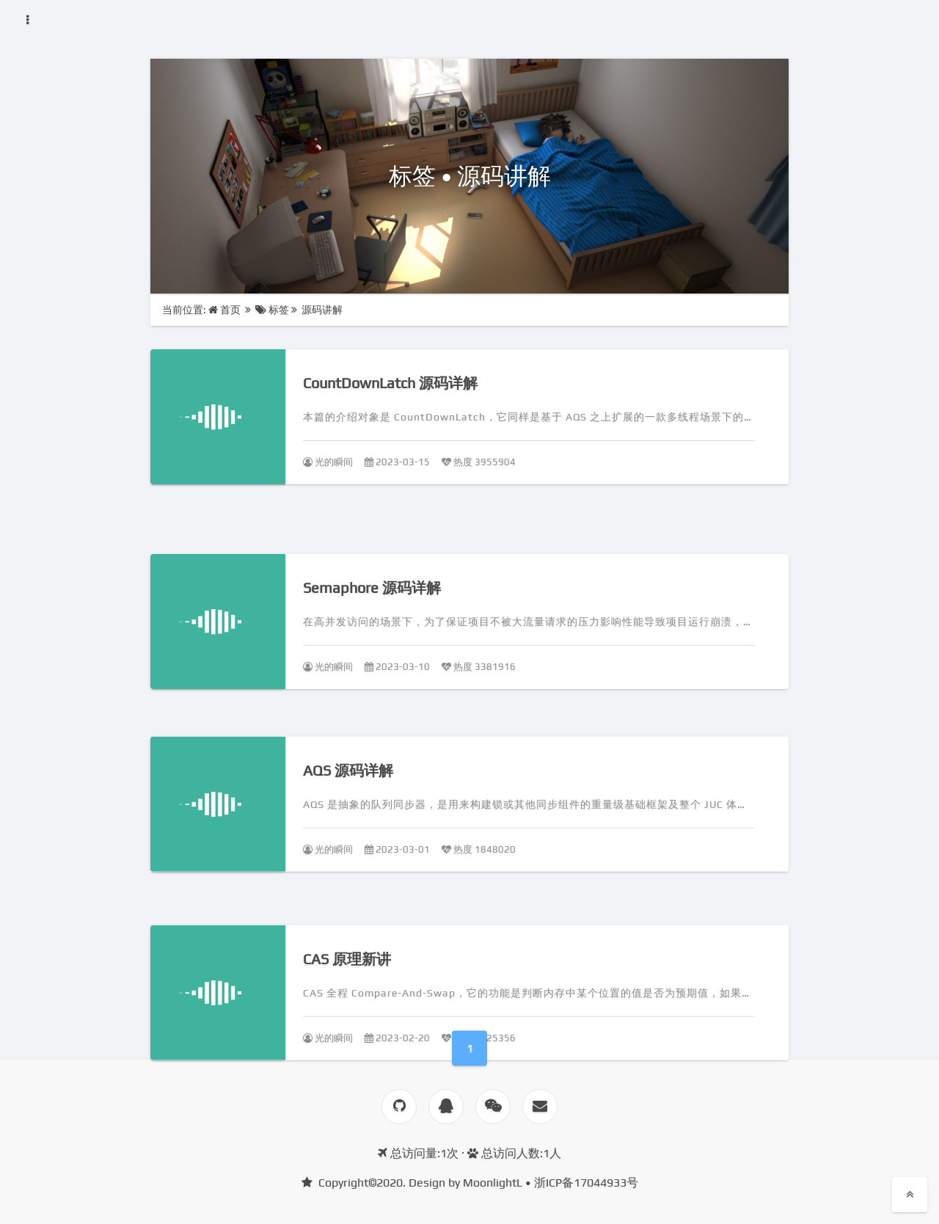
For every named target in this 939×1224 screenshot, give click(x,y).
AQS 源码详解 (348, 795)
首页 (225, 310)
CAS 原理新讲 (347, 980)
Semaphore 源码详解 (372, 607)
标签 (272, 310)
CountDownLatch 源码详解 (390, 382)
